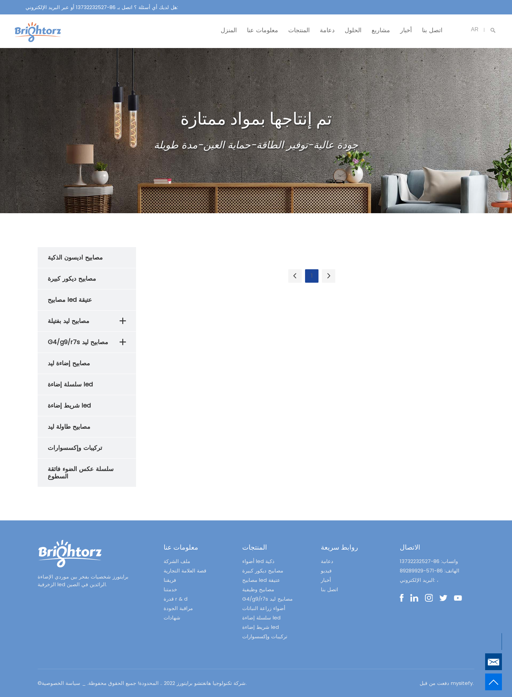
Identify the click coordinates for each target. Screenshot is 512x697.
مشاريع (381, 30)
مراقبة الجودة (178, 608)
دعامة (327, 30)
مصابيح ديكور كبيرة (262, 570)
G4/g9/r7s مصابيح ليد (267, 598)
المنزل (229, 30)
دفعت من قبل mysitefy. (447, 683)
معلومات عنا (262, 30)
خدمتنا (170, 589)
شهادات (172, 617)
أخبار (406, 30)
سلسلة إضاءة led (261, 617)
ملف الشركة (177, 561)
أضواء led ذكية (258, 561)
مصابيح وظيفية (258, 589)
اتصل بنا (432, 30)
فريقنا (170, 580)
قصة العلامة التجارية (185, 570)
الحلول (353, 30)
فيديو (326, 570)
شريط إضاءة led (260, 627)
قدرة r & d (175, 598)
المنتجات (299, 30)
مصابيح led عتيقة (261, 580)
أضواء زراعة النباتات (263, 608)
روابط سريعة (339, 547)
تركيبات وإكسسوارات (264, 636)
